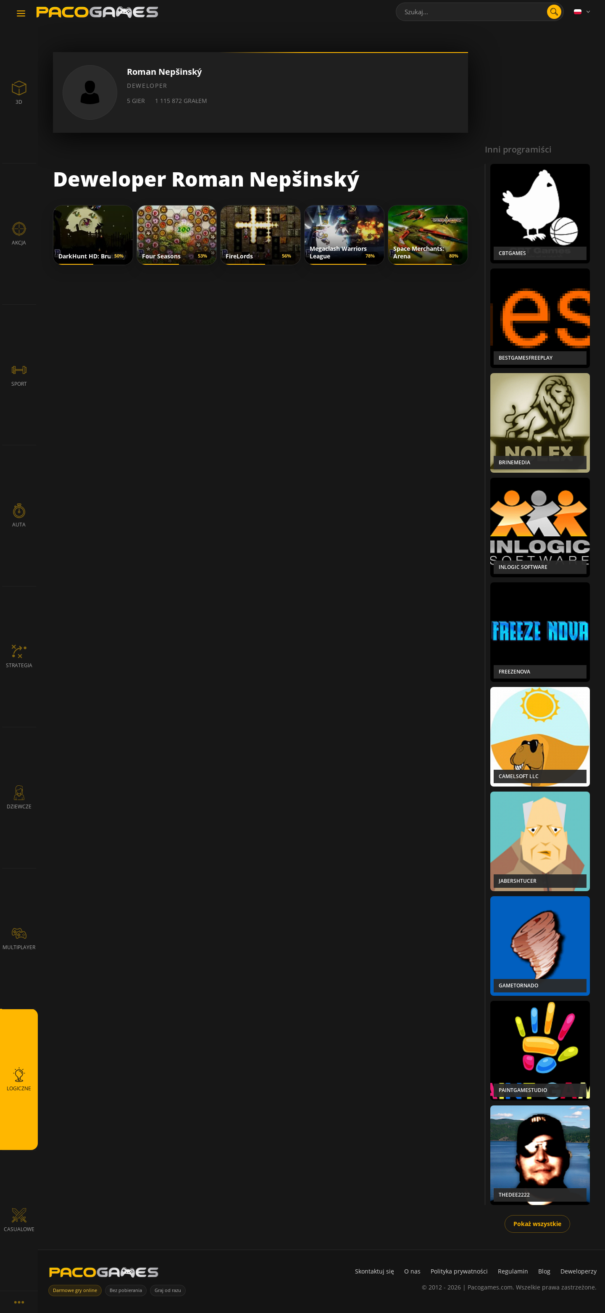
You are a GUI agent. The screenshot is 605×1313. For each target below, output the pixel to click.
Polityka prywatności (459, 1271)
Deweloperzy (578, 1271)
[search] (554, 12)
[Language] (583, 12)
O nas (412, 1271)
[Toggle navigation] (21, 14)
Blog (544, 1271)
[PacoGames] (103, 1274)
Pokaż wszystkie (537, 1224)
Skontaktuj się (374, 1271)
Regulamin (513, 1271)
